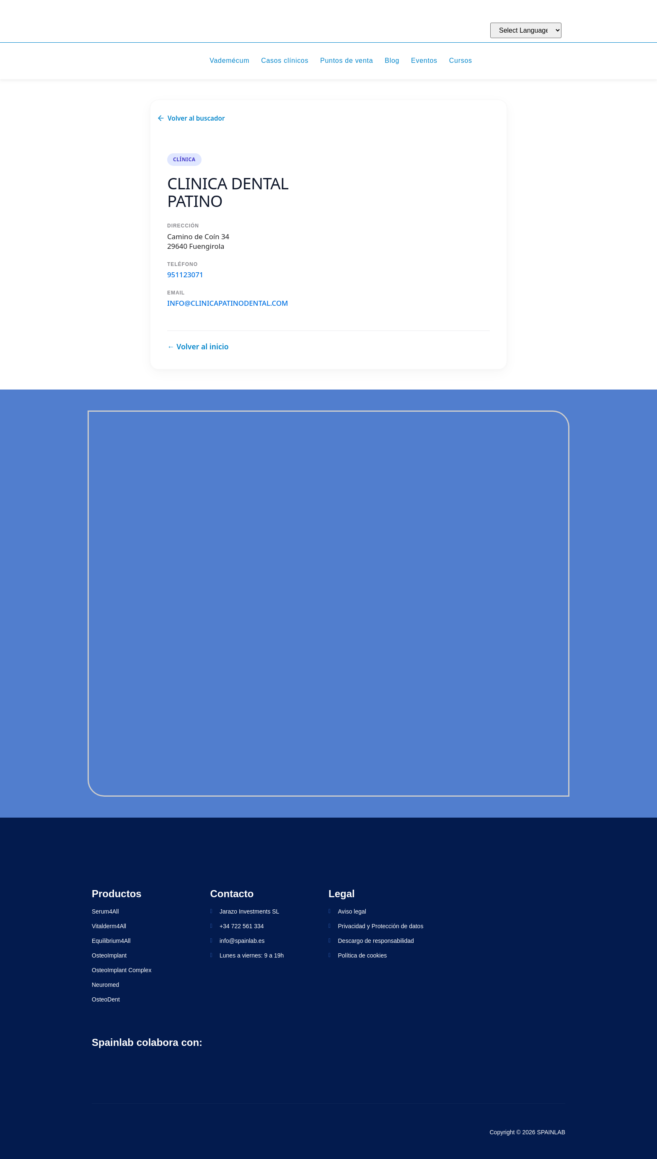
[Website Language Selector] (525, 30)
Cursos (460, 60)
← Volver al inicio (198, 346)
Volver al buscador (191, 118)
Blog (392, 60)
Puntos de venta (346, 60)
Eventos (424, 60)
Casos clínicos (284, 60)
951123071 (185, 274)
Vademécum (229, 60)
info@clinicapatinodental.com (227, 303)
